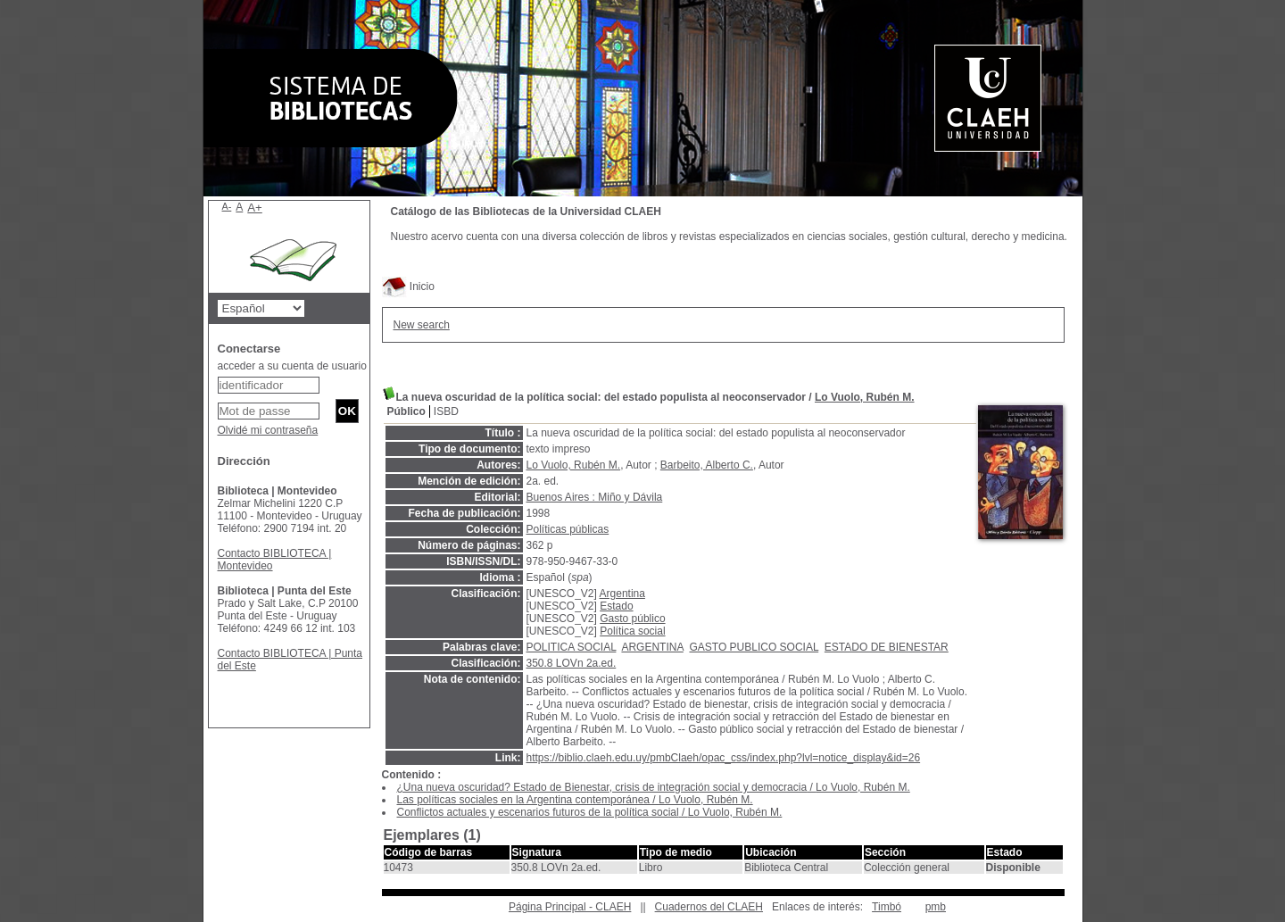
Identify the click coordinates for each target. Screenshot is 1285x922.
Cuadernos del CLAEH (709, 907)
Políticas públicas (567, 529)
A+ (254, 207)
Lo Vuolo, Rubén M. (865, 397)
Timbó (886, 907)
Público (406, 411)
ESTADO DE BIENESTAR (887, 647)
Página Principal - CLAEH (570, 907)
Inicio (408, 286)
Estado (616, 606)
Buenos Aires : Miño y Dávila (594, 497)
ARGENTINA (652, 647)
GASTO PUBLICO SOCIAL (753, 647)
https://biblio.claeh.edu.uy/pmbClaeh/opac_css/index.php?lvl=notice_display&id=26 (723, 758)
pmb (935, 907)
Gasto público (632, 618)
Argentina (622, 593)
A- (227, 206)
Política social (632, 631)
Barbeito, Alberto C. (706, 465)
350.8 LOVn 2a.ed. (571, 663)
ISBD (446, 411)
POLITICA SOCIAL (571, 647)
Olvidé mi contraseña (268, 430)
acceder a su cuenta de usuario (292, 366)
